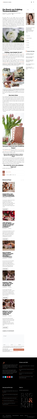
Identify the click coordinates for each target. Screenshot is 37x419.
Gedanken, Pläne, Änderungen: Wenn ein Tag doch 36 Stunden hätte (8, 284)
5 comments (9, 287)
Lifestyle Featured (13, 13)
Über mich (28, 35)
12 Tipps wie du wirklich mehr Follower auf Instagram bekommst (9, 404)
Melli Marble (5, 13)
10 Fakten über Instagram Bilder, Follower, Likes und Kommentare (10, 391)
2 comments (9, 197)
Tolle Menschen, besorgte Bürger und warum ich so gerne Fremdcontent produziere (8, 225)
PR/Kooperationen (8, 415)
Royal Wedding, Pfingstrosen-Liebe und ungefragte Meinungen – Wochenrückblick (8, 255)
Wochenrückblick (8, 171)
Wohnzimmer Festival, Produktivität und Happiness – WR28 (26, 370)
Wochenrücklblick (18, 13)
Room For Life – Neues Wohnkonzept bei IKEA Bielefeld (26, 374)
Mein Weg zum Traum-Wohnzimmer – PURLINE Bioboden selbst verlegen (26, 377)
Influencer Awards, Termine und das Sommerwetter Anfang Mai (8, 312)
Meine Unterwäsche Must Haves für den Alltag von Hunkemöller (29, 61)
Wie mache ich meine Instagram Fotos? (9, 400)
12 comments (10, 258)
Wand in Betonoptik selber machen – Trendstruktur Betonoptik (26, 366)
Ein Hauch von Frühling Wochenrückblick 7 (12, 10)
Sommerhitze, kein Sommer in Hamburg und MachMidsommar (9, 195)
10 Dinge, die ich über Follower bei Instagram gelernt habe (10, 395)
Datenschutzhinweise (15, 351)
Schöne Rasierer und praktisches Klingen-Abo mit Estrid (30, 68)
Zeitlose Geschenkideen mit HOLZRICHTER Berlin (30, 57)
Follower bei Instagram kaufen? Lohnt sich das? (10, 398)
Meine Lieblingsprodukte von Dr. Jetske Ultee (30, 64)
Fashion (28, 42)
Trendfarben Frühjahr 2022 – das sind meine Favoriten (30, 54)
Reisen (28, 40)
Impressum (21, 415)
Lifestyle (9, 13)
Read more (5, 209)
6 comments (9, 228)
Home (3, 415)
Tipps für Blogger (29, 38)
